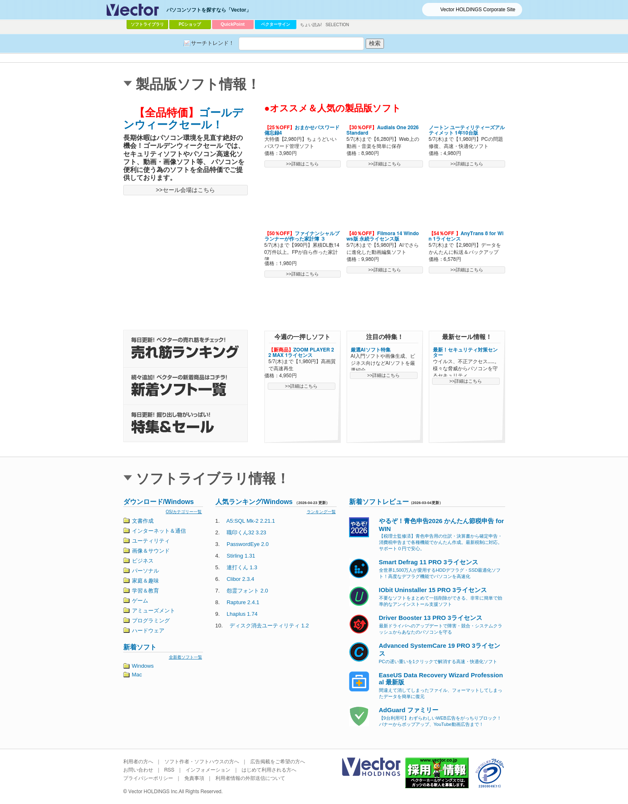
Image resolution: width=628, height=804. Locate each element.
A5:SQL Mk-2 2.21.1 (250, 521)
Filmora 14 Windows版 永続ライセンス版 (383, 236)
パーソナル (145, 571)
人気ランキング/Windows (254, 501)
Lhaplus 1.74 (242, 614)
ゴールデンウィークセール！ (183, 118)
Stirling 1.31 (241, 556)
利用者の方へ (138, 761)
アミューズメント (153, 610)
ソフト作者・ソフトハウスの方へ (201, 761)
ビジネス (143, 561)
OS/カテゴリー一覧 (184, 511)
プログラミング (151, 620)
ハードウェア (148, 630)
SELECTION (337, 24)
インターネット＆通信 (159, 531)
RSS (169, 769)
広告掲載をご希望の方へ (277, 761)
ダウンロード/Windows (158, 501)
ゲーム (140, 600)
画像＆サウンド (151, 551)
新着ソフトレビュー (379, 501)
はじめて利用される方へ (269, 769)
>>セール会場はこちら (185, 190)
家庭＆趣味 (145, 581)
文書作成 (143, 521)
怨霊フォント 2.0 (247, 591)
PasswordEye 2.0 (248, 544)
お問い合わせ (138, 769)
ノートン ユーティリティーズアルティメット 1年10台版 (467, 130)
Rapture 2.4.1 (243, 602)
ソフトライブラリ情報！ (213, 478)
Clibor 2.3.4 (240, 579)
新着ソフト (139, 647)
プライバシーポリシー (148, 778)
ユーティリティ (151, 541)
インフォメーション (208, 769)
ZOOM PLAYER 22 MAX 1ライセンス (301, 352)
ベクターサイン (275, 24)
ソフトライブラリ (147, 24)
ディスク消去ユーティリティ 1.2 (269, 625)
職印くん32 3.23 (246, 532)
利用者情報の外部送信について (250, 778)
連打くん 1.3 (242, 567)
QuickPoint (232, 24)
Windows (143, 666)
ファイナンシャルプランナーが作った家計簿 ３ (302, 236)
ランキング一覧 (321, 511)
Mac (137, 674)
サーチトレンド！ (212, 43)
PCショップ (190, 24)
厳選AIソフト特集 (371, 349)
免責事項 (194, 778)
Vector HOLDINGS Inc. (153, 791)
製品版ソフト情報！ (198, 84)
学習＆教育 (145, 591)
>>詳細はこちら (302, 163)
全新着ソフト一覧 (185, 657)
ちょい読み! (311, 24)
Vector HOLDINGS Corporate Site (478, 9)
